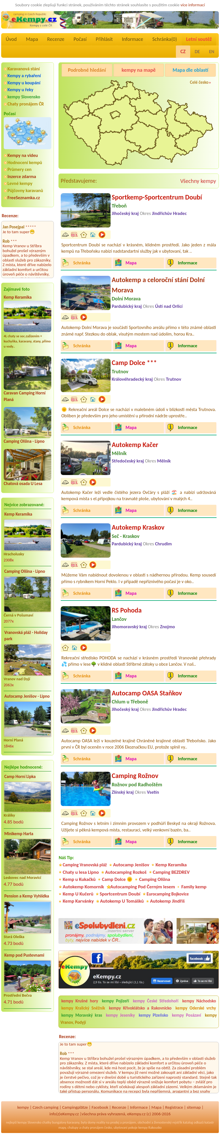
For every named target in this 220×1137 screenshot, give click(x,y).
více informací (192, 4)
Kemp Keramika (18, 297)
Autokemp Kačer (135, 444)
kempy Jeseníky (120, 1015)
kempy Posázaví (186, 1015)
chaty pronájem (92, 1128)
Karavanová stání (23, 68)
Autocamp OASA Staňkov (147, 693)
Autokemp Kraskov (138, 527)
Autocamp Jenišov (131, 865)
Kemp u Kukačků (79, 879)
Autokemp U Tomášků (122, 901)
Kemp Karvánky (78, 901)
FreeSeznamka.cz (23, 197)
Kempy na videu (22, 155)
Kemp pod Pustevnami (24, 955)
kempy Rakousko (150, 1128)
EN (211, 51)
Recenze (55, 39)
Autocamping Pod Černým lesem (142, 887)
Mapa (32, 39)
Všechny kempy (198, 180)
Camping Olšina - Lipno (24, 441)
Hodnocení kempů (24, 162)
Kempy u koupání (23, 82)
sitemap (194, 1107)
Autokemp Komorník (83, 887)
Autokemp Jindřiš (167, 901)
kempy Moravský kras (81, 1015)
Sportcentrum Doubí (120, 894)
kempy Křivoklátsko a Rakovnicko (140, 1008)
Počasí (80, 39)
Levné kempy (19, 183)
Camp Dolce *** (134, 362)
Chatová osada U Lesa (23, 483)
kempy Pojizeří (115, 1001)
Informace (132, 39)
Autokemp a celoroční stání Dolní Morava (158, 285)
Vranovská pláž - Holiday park (26, 636)
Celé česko (199, 82)
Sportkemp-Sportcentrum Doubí (157, 197)
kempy (23, 1107)
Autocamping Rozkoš (126, 872)
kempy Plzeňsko (153, 1015)
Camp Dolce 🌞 (117, 879)
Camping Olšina (154, 879)
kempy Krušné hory (79, 1001)
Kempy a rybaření (24, 75)
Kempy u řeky (20, 89)
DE (197, 51)
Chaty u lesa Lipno (81, 872)
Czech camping (45, 1107)
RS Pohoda (127, 610)
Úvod (11, 39)
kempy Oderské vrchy (196, 1008)
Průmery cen (19, 169)
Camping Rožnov (135, 775)
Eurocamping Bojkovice (168, 894)
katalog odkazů (193, 1122)
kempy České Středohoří (155, 1001)
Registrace (174, 1107)
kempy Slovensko (23, 96)
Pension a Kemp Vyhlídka (26, 896)
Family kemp (194, 887)
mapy (62, 1128)
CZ (183, 51)
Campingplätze (75, 1107)
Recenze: (10, 215)
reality (100, 1122)
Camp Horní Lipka (20, 776)
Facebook (100, 1107)
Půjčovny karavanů (25, 190)
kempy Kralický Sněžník (83, 1008)
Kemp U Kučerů (78, 894)
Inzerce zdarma (21, 176)
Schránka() (164, 39)
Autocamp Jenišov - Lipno (27, 696)
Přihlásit (104, 39)
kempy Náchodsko (199, 1001)
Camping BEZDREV (171, 872)
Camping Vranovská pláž (85, 864)
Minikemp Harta (18, 833)
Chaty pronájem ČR (25, 104)
